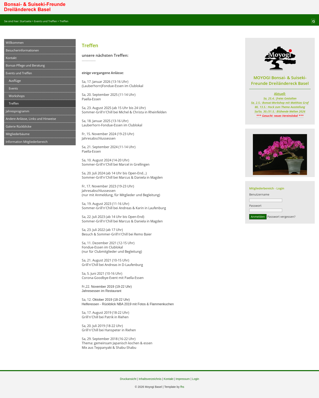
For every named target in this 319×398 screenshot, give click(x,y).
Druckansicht (128, 379)
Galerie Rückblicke (18, 126)
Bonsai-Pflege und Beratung (25, 65)
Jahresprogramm (17, 111)
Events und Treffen (19, 73)
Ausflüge (15, 81)
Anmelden (258, 217)
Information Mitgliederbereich (27, 142)
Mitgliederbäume (17, 134)
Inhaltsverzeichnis (150, 379)
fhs (182, 386)
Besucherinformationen (22, 50)
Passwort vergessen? (281, 217)
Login (195, 379)
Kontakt (11, 58)
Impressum (183, 379)
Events (13, 88)
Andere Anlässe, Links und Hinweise (31, 119)
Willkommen (15, 42)
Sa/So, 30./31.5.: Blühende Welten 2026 (280, 111)
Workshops (17, 96)
